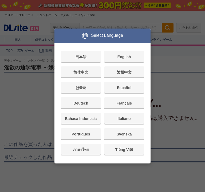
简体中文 (80, 72)
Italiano (124, 119)
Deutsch (80, 103)
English (124, 57)
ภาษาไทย (81, 149)
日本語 (80, 57)
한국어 (80, 88)
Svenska (124, 134)
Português (81, 134)
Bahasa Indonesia (81, 119)
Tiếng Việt (124, 149)
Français (124, 103)
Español (124, 88)
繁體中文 (124, 72)
